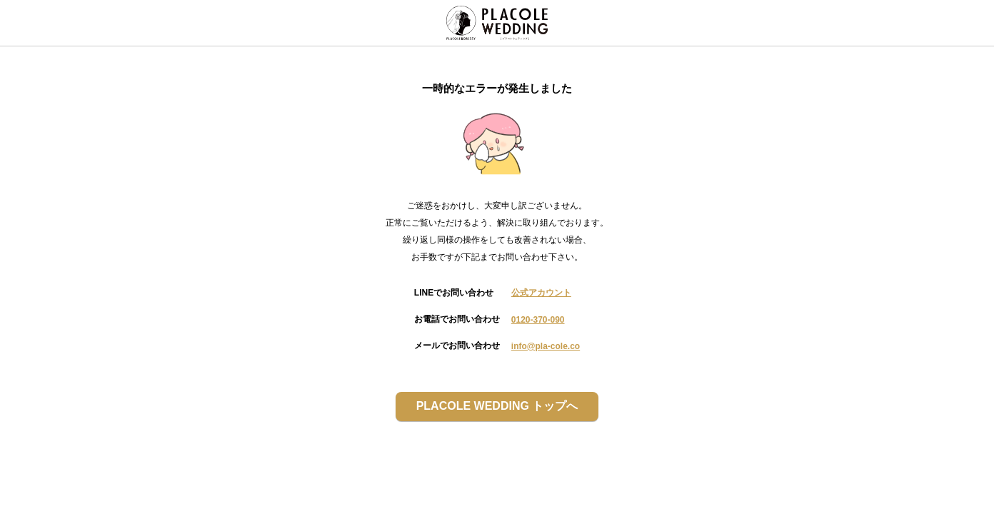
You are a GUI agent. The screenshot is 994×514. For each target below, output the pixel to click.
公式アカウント (541, 293)
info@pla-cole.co (545, 346)
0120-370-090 (538, 320)
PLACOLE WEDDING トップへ (497, 406)
